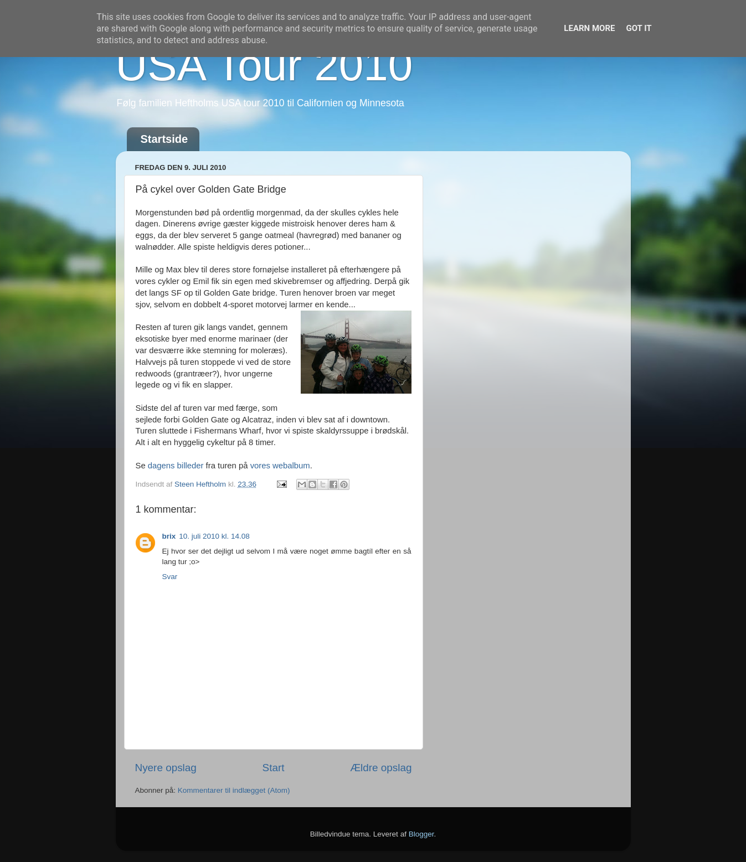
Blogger (421, 834)
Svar (170, 576)
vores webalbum (280, 465)
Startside (164, 139)
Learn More (589, 28)
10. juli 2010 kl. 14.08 (214, 536)
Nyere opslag (166, 767)
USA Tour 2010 (264, 65)
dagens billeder (176, 465)
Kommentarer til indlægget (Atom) (234, 790)
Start (274, 767)
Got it (638, 28)
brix (169, 536)
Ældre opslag (380, 767)
